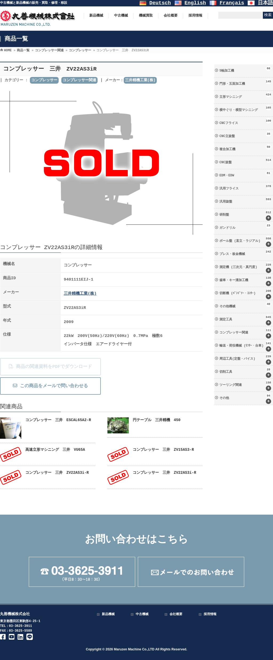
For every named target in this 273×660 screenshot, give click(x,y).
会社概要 (176, 614)
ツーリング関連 (245, 385)
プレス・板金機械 (245, 252)
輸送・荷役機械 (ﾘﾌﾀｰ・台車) (245, 346)
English (195, 3)
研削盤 (245, 215)
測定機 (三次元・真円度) (245, 267)
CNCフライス (245, 121)
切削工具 (245, 372)
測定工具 (245, 320)
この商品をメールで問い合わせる (50, 386)
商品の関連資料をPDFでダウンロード (50, 366)
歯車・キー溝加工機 (245, 280)
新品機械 (108, 614)
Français (232, 3)
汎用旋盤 (245, 200)
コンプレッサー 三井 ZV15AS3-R (163, 450)
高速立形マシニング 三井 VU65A (55, 450)
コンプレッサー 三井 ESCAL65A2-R (58, 420)
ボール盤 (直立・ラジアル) (245, 241)
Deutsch (160, 3)
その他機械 (245, 304)
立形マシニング (245, 95)
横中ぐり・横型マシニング (245, 108)
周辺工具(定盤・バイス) (245, 359)
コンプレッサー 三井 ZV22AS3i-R (57, 473)
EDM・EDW (245, 173)
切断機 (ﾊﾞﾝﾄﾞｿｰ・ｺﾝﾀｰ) (245, 293)
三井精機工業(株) (140, 80)
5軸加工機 (245, 69)
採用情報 (210, 614)
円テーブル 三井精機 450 (156, 420)
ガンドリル (245, 226)
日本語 (265, 3)
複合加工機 (245, 147)
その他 (245, 398)
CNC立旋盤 (245, 134)
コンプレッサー (44, 80)
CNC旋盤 (245, 160)
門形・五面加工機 (245, 82)
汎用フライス (245, 187)
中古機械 (142, 614)
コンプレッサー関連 (79, 80)
